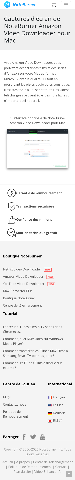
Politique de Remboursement (30, 467)
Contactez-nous (14, 404)
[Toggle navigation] (66, 4)
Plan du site (22, 471)
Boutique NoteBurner (19, 298)
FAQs (7, 397)
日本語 (55, 420)
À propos (23, 462)
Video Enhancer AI (47, 471)
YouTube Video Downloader (29, 284)
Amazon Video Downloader (28, 276)
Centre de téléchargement (22, 305)
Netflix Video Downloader (27, 269)
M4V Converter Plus (17, 291)
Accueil (7, 462)
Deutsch (56, 413)
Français (56, 397)
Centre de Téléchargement (53, 462)
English (55, 405)
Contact (61, 467)
